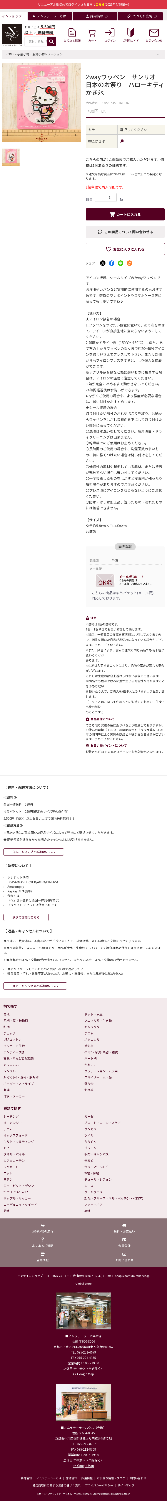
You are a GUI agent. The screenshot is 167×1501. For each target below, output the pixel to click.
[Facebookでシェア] (111, 263)
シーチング (11, 1116)
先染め (89, 1160)
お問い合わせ (137, 1478)
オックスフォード (15, 1135)
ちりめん (90, 1141)
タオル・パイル (14, 1154)
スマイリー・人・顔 (98, 1077)
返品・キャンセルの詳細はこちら (35, 986)
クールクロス (93, 1192)
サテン (8, 1179)
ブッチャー (92, 1148)
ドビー (8, 1148)
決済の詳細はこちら (26, 917)
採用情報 (87, 1478)
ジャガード (10, 1167)
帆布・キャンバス (96, 1154)
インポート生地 (14, 1046)
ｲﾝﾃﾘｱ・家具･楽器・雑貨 (101, 1052)
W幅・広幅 (91, 1173)
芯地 (6, 1211)
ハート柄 (90, 1058)
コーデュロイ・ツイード (20, 1204)
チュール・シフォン (98, 1179)
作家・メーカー (14, 1096)
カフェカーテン (14, 1160)
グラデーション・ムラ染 (101, 1071)
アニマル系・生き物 (98, 1020)
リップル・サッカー (17, 1198)
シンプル (9, 1071)
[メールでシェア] (129, 263)
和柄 (6, 1027)
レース (88, 1185)
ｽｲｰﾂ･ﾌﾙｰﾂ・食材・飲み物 (20, 1077)
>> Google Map (83, 1374)
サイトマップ (125, 1485)
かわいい (90, 1064)
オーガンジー (12, 1122)
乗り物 (89, 1083)
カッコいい (11, 1064)
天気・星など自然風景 (18, 1058)
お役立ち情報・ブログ (111, 1478)
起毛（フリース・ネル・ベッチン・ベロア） (114, 1198)
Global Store (83, 1283)
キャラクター (93, 1027)
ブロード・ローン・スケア (102, 1122)
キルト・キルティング (18, 1141)
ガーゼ (89, 1116)
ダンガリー (92, 1129)
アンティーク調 (14, 1052)
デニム (89, 1033)
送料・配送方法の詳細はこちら (33, 852)
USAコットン (12, 1039)
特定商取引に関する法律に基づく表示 (57, 1485)
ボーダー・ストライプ (18, 1083)
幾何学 (89, 1046)
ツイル (89, 1135)
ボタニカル (92, 1039)
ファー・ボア (93, 1204)
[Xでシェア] (102, 263)
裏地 (87, 1211)
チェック (9, 1033)
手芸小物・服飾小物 (31, 54)
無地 (6, 1014)
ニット (8, 1173)
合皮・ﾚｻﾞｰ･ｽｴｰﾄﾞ (96, 1167)
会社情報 (26, 1478)
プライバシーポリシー (99, 1485)
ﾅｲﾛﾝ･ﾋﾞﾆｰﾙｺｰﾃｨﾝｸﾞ (16, 1192)
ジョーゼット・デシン (18, 1185)
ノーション (55, 54)
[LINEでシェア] (120, 263)
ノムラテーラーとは (49, 1478)
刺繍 (6, 1090)
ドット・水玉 (93, 1014)
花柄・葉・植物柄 (15, 1020)
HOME (9, 54)
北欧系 (89, 1090)
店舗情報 (71, 1478)
